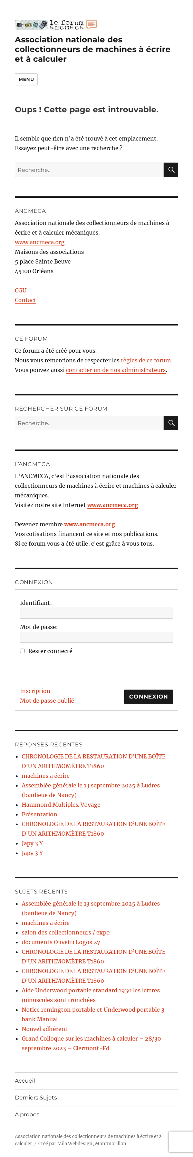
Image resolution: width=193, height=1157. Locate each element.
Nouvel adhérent (45, 1028)
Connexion (148, 696)
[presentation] (72, 669)
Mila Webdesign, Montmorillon (91, 1144)
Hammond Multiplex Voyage (61, 804)
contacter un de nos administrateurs (116, 369)
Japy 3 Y (32, 843)
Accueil (25, 1080)
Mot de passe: (39, 626)
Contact (25, 300)
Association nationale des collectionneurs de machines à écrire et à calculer (93, 49)
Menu (26, 79)
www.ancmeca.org (40, 242)
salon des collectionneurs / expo (66, 932)
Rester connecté (50, 651)
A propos (27, 1114)
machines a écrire (46, 775)
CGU (21, 290)
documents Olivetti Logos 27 (61, 942)
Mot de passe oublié (47, 700)
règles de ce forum (146, 360)
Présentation (39, 814)
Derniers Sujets (36, 1097)
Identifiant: (36, 602)
